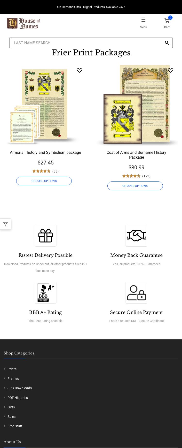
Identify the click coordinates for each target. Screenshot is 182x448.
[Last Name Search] (91, 42)
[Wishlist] (79, 70)
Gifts (11, 407)
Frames (13, 378)
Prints (12, 369)
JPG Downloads (20, 388)
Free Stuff (15, 426)
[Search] (167, 43)
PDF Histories (18, 398)
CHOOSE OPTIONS (44, 181)
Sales (12, 417)
